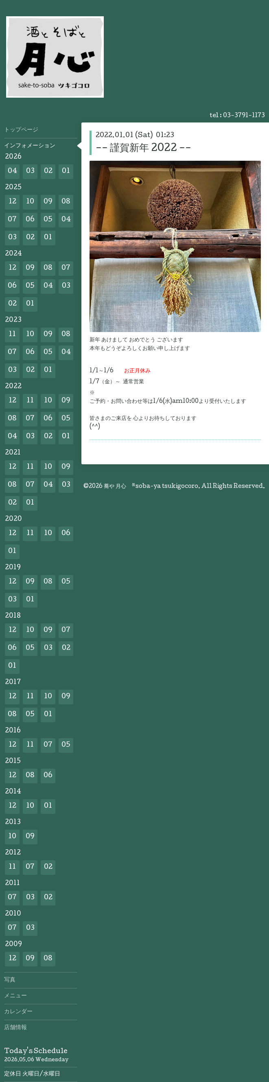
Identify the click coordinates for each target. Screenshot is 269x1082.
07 (12, 219)
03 (30, 171)
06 (30, 219)
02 (48, 171)
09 (48, 202)
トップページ (21, 130)
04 (12, 171)
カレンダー (18, 1012)
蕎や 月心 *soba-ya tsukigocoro (151, 487)
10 (30, 202)
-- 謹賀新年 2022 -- (143, 148)
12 (12, 202)
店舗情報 (15, 1028)
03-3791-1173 (244, 116)
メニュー (15, 996)
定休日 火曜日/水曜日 (32, 1074)
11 (12, 334)
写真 (9, 980)
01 (66, 171)
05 (48, 219)
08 (65, 202)
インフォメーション (29, 146)
